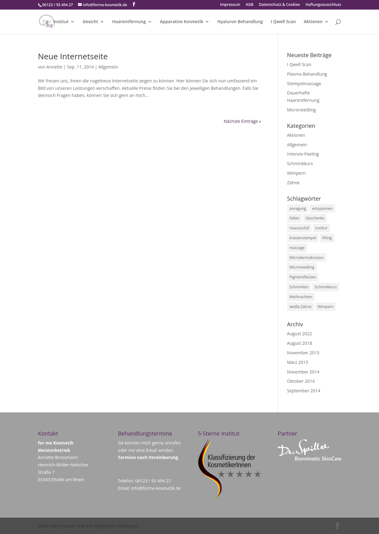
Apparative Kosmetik (181, 21)
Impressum (230, 5)
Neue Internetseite (73, 56)
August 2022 (299, 333)
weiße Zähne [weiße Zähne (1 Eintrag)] (300, 306)
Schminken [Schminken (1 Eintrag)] (299, 287)
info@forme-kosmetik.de (156, 488)
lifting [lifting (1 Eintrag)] (327, 237)
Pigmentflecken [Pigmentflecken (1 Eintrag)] (303, 277)
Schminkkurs (300, 163)
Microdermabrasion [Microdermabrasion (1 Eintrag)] (307, 257)
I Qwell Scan (283, 21)
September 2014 (303, 391)
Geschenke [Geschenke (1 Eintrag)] (315, 218)
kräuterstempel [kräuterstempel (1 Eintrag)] (303, 237)
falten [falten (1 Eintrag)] (294, 218)
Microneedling (301, 110)
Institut (60, 21)
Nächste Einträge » (242, 121)
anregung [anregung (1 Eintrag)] (298, 208)
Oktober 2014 (301, 381)
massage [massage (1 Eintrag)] (297, 247)
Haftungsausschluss (323, 5)
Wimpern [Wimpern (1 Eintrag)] (326, 306)
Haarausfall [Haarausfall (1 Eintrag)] (299, 228)
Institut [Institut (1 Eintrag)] (321, 228)
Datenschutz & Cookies (279, 5)
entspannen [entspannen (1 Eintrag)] (322, 208)
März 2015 (297, 362)
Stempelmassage (304, 83)
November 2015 (303, 353)
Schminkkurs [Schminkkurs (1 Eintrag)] (326, 287)
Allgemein (108, 67)
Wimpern (296, 173)
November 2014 (303, 372)
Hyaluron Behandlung (240, 21)
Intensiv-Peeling (303, 154)
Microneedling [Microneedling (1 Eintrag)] (302, 267)
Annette (55, 67)
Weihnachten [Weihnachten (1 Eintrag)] (301, 296)
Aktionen (313, 21)
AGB (249, 5)
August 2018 (299, 343)
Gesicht (90, 21)
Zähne (293, 183)
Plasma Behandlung (307, 74)
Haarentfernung (129, 21)
